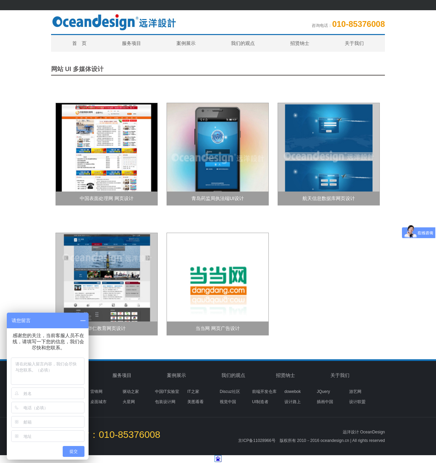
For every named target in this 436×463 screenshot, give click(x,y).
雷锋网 (96, 391)
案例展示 (186, 43)
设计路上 (292, 401)
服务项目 (131, 43)
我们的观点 (243, 43)
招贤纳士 (299, 43)
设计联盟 (357, 401)
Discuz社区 (230, 391)
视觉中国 (228, 401)
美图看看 (195, 401)
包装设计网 (165, 401)
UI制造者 (260, 401)
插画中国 (325, 401)
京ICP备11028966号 (256, 440)
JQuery (323, 391)
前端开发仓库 (264, 391)
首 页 (79, 43)
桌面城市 (98, 401)
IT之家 (193, 391)
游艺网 (355, 391)
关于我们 (354, 43)
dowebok (292, 391)
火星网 (129, 401)
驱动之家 (131, 391)
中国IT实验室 (167, 391)
